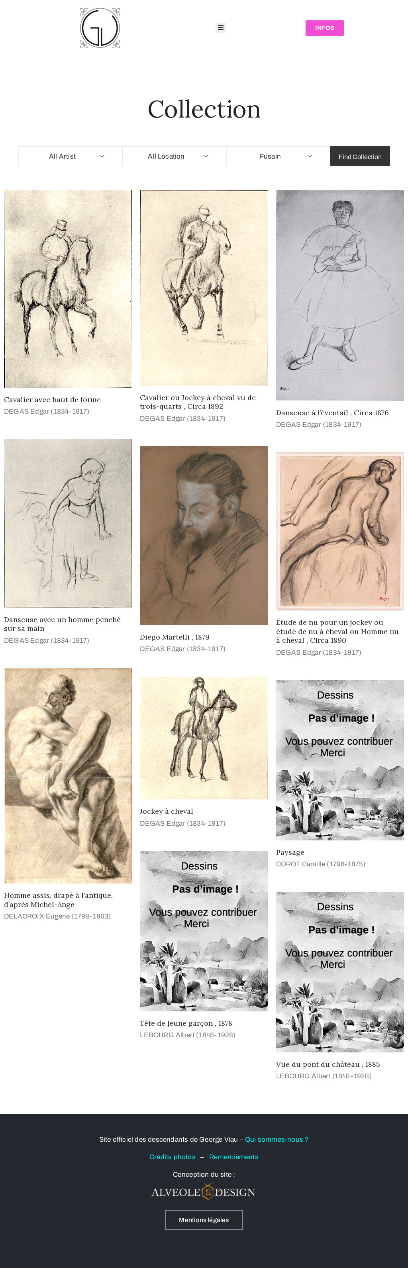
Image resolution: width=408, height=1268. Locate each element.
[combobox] (70, 156)
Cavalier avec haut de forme (52, 399)
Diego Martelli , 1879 (175, 637)
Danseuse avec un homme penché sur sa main (62, 624)
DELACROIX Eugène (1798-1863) (57, 916)
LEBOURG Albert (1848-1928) (187, 1035)
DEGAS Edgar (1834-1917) (47, 411)
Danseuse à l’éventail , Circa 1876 (332, 412)
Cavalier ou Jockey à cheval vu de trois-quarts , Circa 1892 (198, 402)
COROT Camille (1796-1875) (321, 864)
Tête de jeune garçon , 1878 (186, 1023)
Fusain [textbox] (270, 156)
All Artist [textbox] (62, 156)
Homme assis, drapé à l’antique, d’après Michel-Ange (58, 900)
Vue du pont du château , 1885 (328, 1064)
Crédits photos (174, 1157)
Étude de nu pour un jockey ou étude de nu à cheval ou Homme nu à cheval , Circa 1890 (337, 631)
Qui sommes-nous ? (277, 1139)
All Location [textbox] (166, 156)
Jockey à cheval (166, 811)
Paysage (290, 852)
